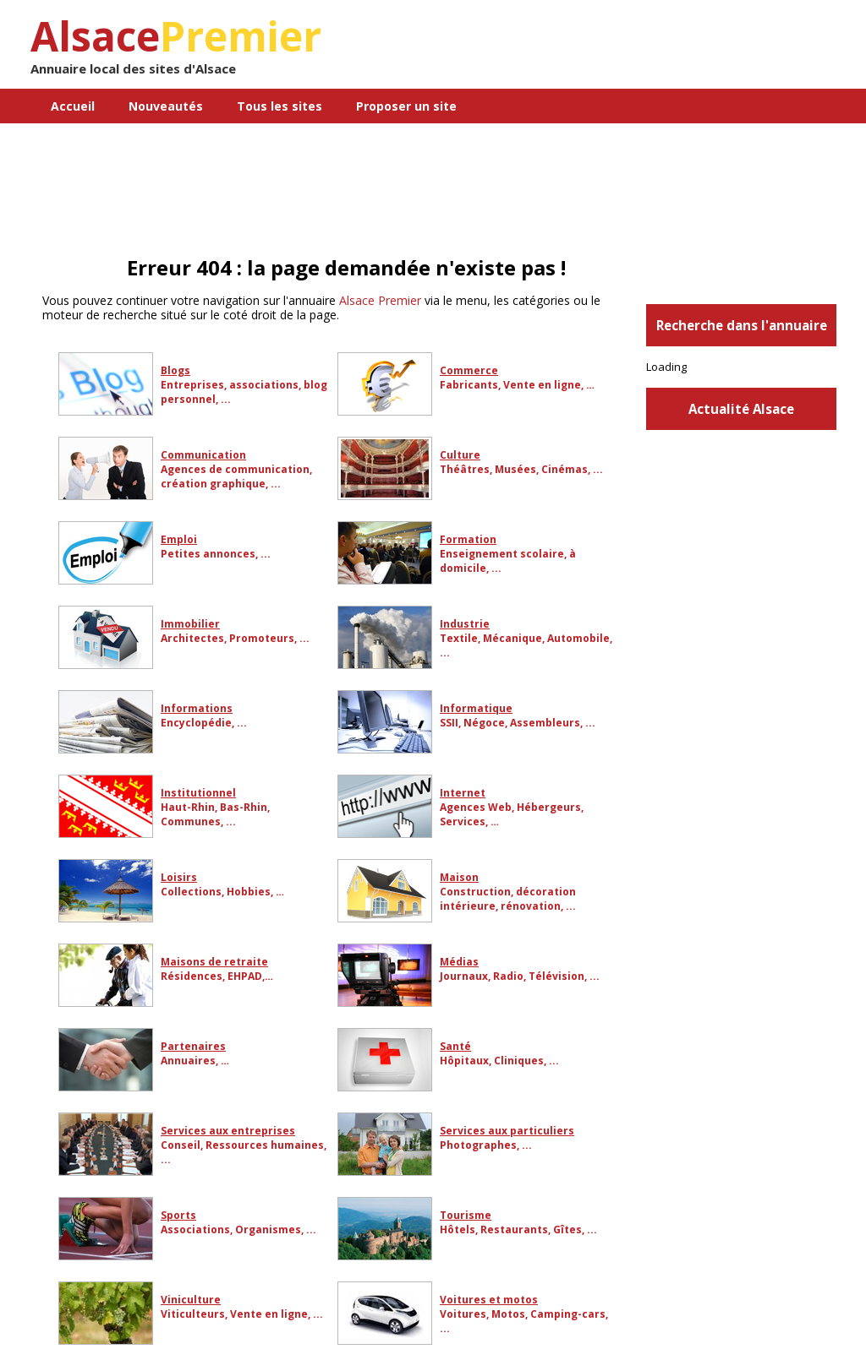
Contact (551, 141)
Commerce (469, 370)
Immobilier (190, 624)
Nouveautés (166, 106)
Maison (459, 877)
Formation (468, 539)
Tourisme (465, 1215)
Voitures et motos (489, 1299)
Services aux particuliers (507, 1130)
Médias (459, 962)
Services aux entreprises (228, 1130)
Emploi (179, 539)
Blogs (175, 370)
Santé (455, 1046)
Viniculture (191, 1299)
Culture (460, 455)
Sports (178, 1215)
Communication (203, 455)
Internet (462, 793)
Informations (197, 708)
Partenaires (193, 1046)
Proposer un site (406, 106)
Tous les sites (279, 106)
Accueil (73, 106)
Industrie (465, 624)
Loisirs (179, 877)
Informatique (476, 708)
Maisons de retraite (214, 962)
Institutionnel (198, 793)
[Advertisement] (715, 131)
